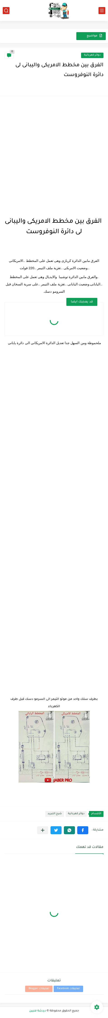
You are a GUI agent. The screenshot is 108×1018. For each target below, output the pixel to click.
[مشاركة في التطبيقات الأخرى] (42, 830)
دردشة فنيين (37, 1011)
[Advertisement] (54, 155)
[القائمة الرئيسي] (101, 10)
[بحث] (6, 10)
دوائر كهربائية (92, 55)
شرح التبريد (55, 813)
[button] (82, 830)
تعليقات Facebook (68, 988)
